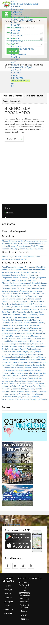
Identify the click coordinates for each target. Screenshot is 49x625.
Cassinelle (20, 299)
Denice (41, 314)
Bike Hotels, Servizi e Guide (24, 4)
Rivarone (27, 367)
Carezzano (15, 291)
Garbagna (15, 325)
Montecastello (24, 341)
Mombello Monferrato (11, 336)
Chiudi (13, 1)
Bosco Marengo (19, 283)
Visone (18, 399)
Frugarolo (27, 322)
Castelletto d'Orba (9, 304)
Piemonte (16, 36)
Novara (31, 256)
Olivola (5, 352)
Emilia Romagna (20, 17)
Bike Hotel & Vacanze (12, 95)
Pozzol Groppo (33, 362)
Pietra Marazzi (33, 357)
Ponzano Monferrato (10, 362)
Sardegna (17, 41)
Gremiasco (6, 328)
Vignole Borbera (18, 394)
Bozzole (35, 283)
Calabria (16, 12)
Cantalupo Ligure (9, 288)
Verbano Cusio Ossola (11, 259)
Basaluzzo (6, 275)
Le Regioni (8, 601)
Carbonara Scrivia (37, 288)
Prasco (13, 365)
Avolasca (30, 272)
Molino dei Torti (39, 333)
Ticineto (38, 389)
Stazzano (28, 386)
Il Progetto (17, 78)
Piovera (42, 357)
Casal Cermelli (23, 293)
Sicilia (15, 43)
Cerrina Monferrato (15, 312)
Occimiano (6, 349)
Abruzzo (16, 6)
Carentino (6, 291)
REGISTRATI (12, 139)
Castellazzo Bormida (20, 301)
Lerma (15, 330)
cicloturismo (14, 524)
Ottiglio (25, 352)
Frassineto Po (7, 322)
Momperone (25, 336)
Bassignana (15, 275)
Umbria (15, 51)
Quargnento (30, 365)
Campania (16, 14)
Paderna (22, 354)
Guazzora (34, 328)
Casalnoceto (21, 296)
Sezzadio (5, 383)
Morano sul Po (38, 344)
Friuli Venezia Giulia (22, 20)
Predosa (20, 365)
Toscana (16, 46)
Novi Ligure (40, 346)
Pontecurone (24, 359)
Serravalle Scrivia (33, 381)
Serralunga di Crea (18, 381)
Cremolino (15, 314)
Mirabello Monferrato (17, 333)
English (24, 615)
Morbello (5, 346)
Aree (13, 62)
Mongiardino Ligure (10, 338)
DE (12, 86)
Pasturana (6, 357)
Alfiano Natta (40, 267)
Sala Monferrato (18, 373)
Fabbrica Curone (15, 317)
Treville (12, 391)
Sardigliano (38, 378)
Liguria (15, 25)
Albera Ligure (18, 267)
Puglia (15, 38)
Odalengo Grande (18, 349)
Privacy (8, 593)
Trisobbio (20, 391)
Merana (5, 333)
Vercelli (24, 259)
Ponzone (23, 362)
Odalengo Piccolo (34, 349)
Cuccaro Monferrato (29, 314)
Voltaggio (43, 399)
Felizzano (27, 317)
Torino (37, 256)
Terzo (32, 389)
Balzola (38, 272)
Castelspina (7, 309)
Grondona (25, 328)
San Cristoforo (36, 373)
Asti (14, 256)
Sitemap (8, 597)
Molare (30, 333)
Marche (15, 30)
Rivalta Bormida (17, 367)
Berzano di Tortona (20, 277)
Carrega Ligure (36, 291)
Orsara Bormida (14, 352)
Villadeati (38, 394)
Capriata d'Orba (23, 288)
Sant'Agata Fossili (25, 378)
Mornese (13, 346)
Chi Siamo (16, 67)
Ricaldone (6, 367)
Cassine (12, 299)
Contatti (16, 73)
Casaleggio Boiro (9, 296)
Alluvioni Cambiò (21, 269)
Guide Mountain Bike (12, 101)
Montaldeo (41, 338)
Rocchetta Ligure (24, 370)
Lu (20, 330)
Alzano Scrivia (7, 272)
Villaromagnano (8, 399)
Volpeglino (33, 399)
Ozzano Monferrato (10, 354)
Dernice (5, 317)
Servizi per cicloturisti (34, 95)
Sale (27, 373)
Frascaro (18, 320)
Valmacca (35, 391)
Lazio (14, 22)
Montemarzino (25, 344)
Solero (25, 383)
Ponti (43, 359)
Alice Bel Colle (8, 269)
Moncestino (36, 336)
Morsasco (22, 346)
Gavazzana (23, 325)
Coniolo (27, 312)
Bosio (29, 283)
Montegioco (14, 344)
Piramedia (24, 601)
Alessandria (6, 256)
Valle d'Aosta (18, 54)
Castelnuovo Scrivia (38, 307)
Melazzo (39, 330)
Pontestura (35, 359)
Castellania (29, 299)
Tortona (5, 391)
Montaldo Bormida (9, 341)
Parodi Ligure (38, 354)
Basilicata (17, 9)
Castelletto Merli (25, 304)
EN (12, 83)
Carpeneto (24, 291)
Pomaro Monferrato (10, 359)
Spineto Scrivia (18, 386)
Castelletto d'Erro (36, 301)
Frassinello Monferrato (32, 320)
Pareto (29, 354)
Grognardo (15, 328)
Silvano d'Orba (16, 383)
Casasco (31, 296)
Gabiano (41, 322)
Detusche (25, 619)
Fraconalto (35, 317)
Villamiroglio (16, 397)
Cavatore (16, 309)
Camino (43, 285)
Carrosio (5, 293)
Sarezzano (6, 381)
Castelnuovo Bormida (21, 307)
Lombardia (17, 28)
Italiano (24, 611)
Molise (15, 33)
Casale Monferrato (37, 293)
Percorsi (15, 65)
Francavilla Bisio (8, 320)
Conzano (34, 312)
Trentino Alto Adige (22, 49)
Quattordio (40, 365)
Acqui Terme (7, 267)
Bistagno (32, 277)
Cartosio (13, 293)
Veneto (15, 57)
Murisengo (31, 346)
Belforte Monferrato (29, 275)
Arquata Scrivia (20, 272)
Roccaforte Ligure (9, 370)
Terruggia (25, 389)
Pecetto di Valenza (18, 357)
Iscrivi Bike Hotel (20, 81)
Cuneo (24, 256)
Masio (32, 330)
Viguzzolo (30, 394)
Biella (18, 256)
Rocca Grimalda (38, 367)
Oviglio (38, 352)
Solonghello (33, 383)
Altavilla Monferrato (37, 269)
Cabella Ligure (15, 285)
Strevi (35, 386)
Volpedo (25, 399)
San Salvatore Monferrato (29, 375)
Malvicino (26, 330)
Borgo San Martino (18, 280)
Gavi (30, 325)
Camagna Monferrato (30, 285)
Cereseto (35, 309)
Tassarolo (16, 389)
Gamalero (6, 325)
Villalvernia (6, 397)
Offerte (15, 59)
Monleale (22, 338)
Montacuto (31, 338)
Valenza (28, 391)
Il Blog (14, 75)
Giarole (36, 325)
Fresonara (18, 322)
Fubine (34, 322)
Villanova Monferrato (30, 397)
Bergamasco (7, 277)
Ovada (31, 352)
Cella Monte (26, 309)
